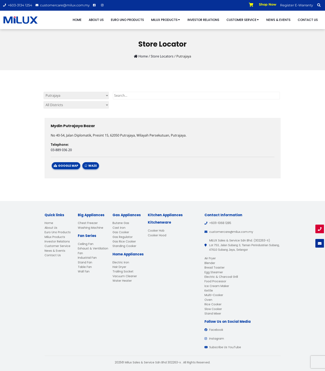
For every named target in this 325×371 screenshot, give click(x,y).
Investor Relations (203, 20)
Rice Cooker (213, 304)
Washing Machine (90, 228)
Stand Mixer (212, 313)
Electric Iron (121, 262)
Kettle (208, 290)
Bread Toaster (214, 267)
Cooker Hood (157, 235)
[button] (319, 5)
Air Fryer (210, 258)
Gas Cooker (121, 232)
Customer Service (242, 20)
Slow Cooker (213, 309)
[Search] (196, 96)
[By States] (76, 95)
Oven (208, 300)
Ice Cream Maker (216, 286)
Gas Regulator (123, 237)
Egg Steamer (213, 272)
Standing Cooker (124, 246)
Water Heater (122, 281)
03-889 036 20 (61, 150)
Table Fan (85, 267)
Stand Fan (85, 262)
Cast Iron (119, 228)
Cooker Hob (156, 231)
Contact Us (308, 20)
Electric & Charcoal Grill (221, 277)
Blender (209, 263)
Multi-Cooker (213, 295)
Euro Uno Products (127, 20)
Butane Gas (121, 223)
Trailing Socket (123, 271)
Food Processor (215, 281)
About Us (96, 20)
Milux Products (165, 20)
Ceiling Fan (85, 244)
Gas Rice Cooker (124, 241)
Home (77, 20)
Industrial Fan (87, 258)
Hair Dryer (119, 267)
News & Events (278, 20)
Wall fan (84, 271)
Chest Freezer (88, 223)
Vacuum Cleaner (125, 276)
